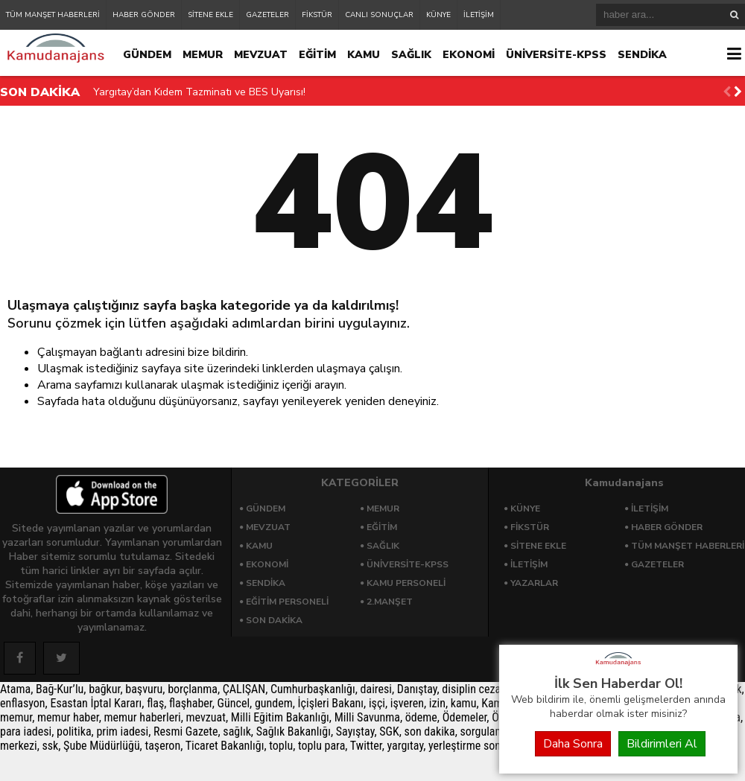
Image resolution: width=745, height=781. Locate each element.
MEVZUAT (261, 55)
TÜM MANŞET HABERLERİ (53, 15)
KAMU (363, 55)
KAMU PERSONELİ (406, 583)
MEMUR (203, 55)
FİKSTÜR (317, 15)
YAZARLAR (534, 583)
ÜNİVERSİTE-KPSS (556, 55)
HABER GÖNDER (143, 15)
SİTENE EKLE (210, 15)
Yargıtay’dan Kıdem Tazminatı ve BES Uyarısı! (199, 92)
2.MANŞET (390, 602)
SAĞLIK (411, 55)
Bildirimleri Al (662, 744)
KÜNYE (438, 15)
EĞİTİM (317, 55)
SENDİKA (642, 55)
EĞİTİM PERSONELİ (287, 602)
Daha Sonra (573, 744)
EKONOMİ (469, 55)
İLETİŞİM (478, 15)
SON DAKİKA (274, 620)
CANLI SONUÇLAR (379, 15)
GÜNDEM (147, 55)
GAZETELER (267, 15)
